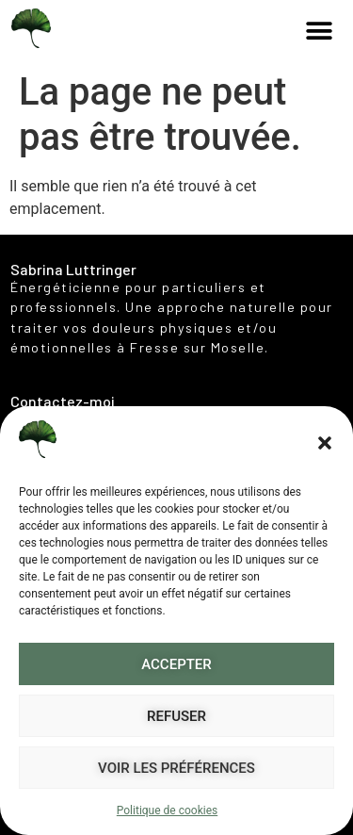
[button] (324, 443)
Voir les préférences (176, 768)
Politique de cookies (167, 810)
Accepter (176, 664)
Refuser (176, 716)
